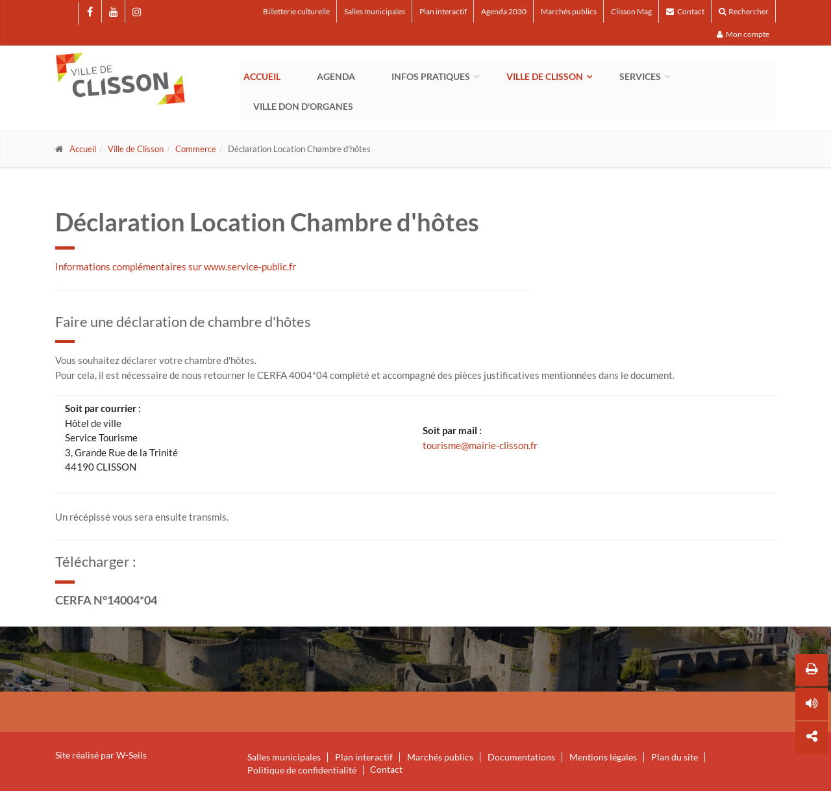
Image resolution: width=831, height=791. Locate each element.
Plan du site (674, 757)
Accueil (261, 76)
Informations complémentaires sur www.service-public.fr (175, 266)
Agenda (336, 76)
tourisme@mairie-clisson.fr (480, 445)
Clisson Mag (631, 11)
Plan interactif (443, 11)
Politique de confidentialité (301, 770)
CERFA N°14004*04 (106, 600)
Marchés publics (569, 11)
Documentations (521, 757)
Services (640, 76)
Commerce (195, 149)
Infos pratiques (430, 76)
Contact (685, 11)
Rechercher (744, 11)
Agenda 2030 (504, 11)
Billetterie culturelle (296, 11)
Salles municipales (374, 11)
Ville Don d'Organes (303, 106)
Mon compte (743, 34)
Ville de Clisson (544, 76)
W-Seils (131, 754)
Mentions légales (603, 757)
